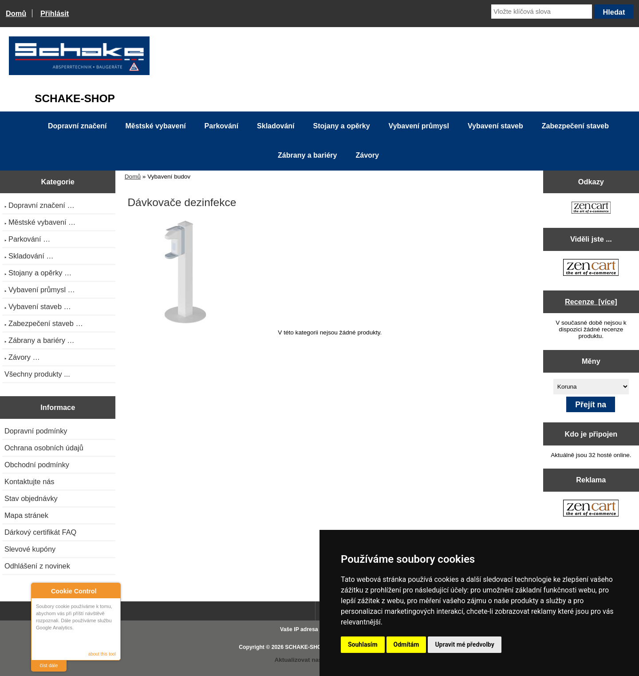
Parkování (221, 126)
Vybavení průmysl (419, 126)
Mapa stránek (26, 515)
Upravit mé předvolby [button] (464, 644)
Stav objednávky (31, 498)
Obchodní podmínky (36, 465)
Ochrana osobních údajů (43, 448)
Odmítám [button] (406, 644)
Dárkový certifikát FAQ (40, 532)
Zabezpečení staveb (575, 126)
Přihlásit (54, 13)
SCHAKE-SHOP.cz (308, 647)
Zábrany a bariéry (307, 155)
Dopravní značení (77, 126)
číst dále (49, 665)
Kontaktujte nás (29, 481)
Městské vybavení (156, 126)
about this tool (102, 654)
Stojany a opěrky (341, 126)
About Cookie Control (40, 590)
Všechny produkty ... (37, 374)
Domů (16, 13)
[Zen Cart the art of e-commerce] (591, 208)
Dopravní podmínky (35, 431)
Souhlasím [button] (363, 644)
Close (112, 591)
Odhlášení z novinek (37, 566)
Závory (367, 155)
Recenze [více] (591, 302)
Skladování (275, 126)
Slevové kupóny (29, 549)
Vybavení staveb (495, 126)
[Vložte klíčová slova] (541, 11)
